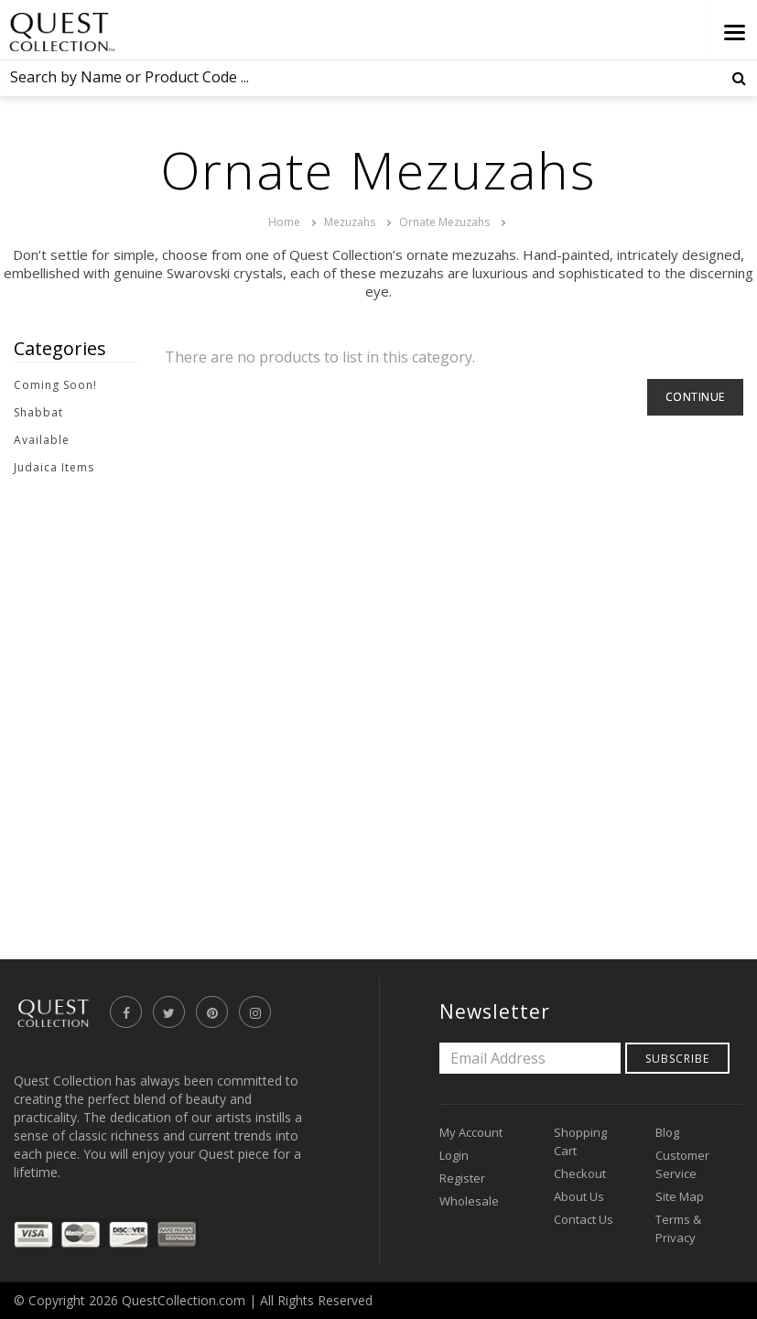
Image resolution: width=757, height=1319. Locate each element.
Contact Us (583, 1219)
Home (284, 222)
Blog (667, 1132)
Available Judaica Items (54, 453)
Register (462, 1178)
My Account (471, 1132)
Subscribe (677, 1058)
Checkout (580, 1173)
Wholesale (469, 1201)
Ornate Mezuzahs (444, 222)
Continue (695, 397)
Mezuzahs (349, 222)
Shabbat (38, 412)
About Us (579, 1196)
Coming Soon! (55, 385)
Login (454, 1155)
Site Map (679, 1196)
